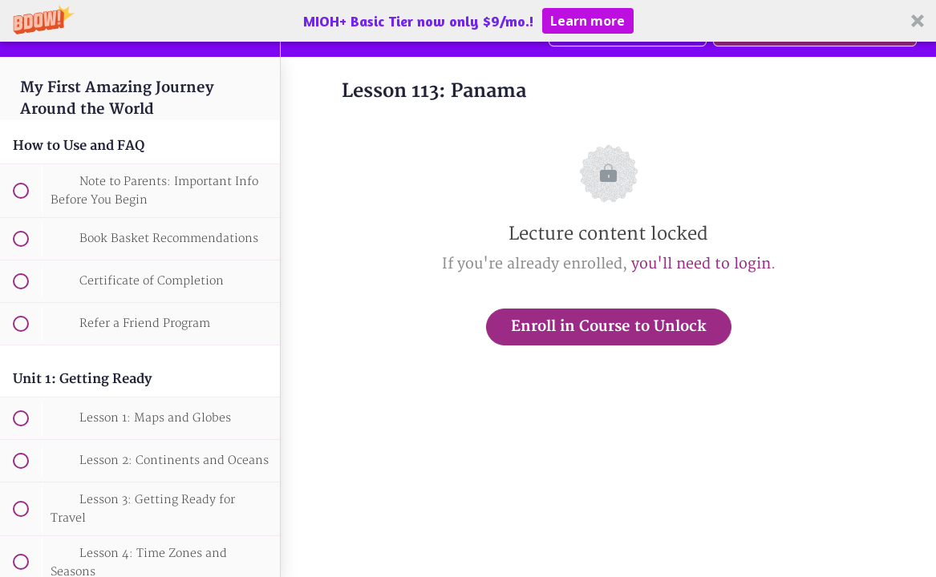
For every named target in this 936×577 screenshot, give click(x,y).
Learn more (587, 21)
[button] (468, 21)
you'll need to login (701, 264)
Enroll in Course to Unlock (609, 326)
